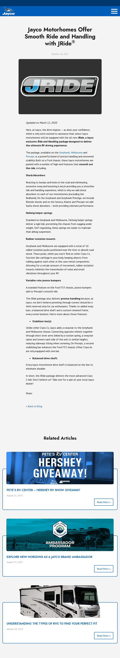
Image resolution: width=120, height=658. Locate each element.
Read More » (104, 502)
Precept (30, 156)
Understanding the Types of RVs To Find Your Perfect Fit (52, 623)
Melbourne (77, 152)
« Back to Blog (34, 406)
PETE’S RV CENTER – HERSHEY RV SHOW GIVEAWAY (43, 490)
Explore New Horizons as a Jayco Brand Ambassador (49, 557)
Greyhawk (64, 152)
